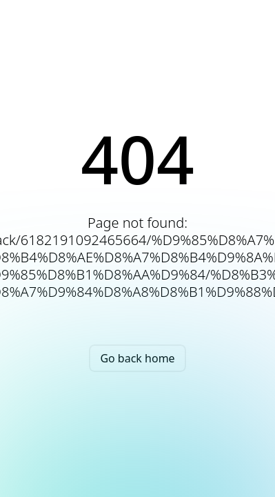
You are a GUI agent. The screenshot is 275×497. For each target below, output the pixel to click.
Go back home (137, 358)
